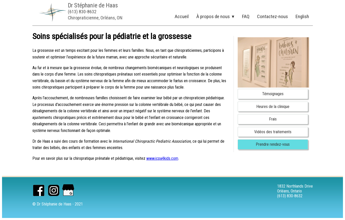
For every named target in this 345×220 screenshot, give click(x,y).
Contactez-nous (272, 16)
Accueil (182, 16)
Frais (273, 119)
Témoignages (273, 93)
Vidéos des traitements (272, 131)
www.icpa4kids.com (162, 158)
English (302, 16)
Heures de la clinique (272, 106)
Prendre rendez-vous (273, 144)
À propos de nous (213, 16)
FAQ (245, 16)
